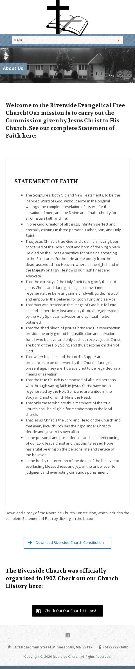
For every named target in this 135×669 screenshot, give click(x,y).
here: (35, 585)
